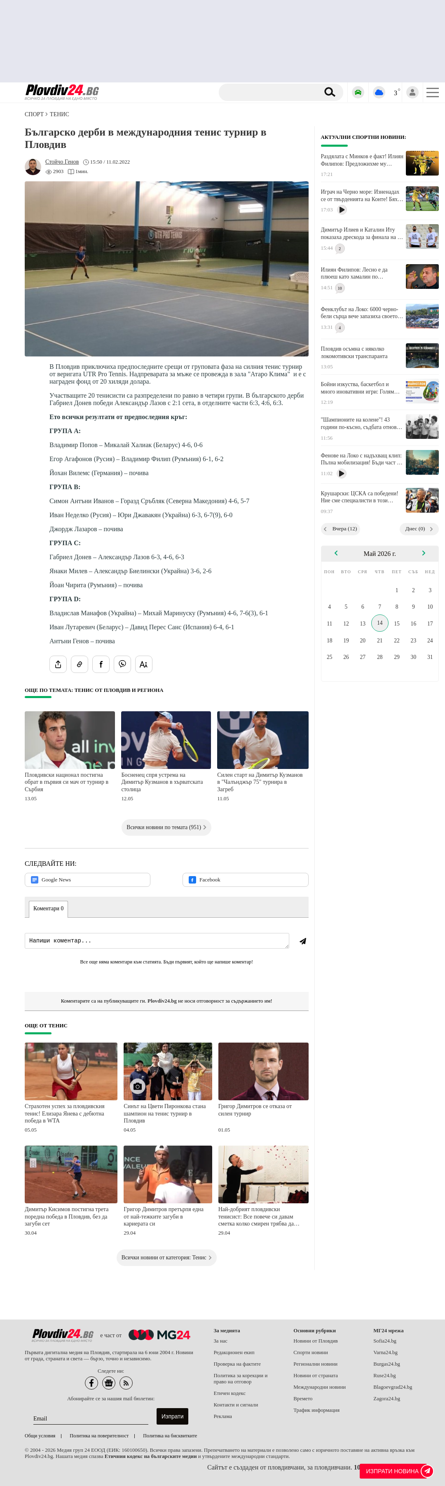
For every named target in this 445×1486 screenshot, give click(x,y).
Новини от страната (315, 1375)
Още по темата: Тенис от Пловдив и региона (94, 690)
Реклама (222, 1416)
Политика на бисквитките (170, 1436)
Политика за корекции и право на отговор (240, 1379)
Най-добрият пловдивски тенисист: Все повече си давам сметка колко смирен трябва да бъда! (256, 1217)
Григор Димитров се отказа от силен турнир (255, 1110)
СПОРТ (34, 114)
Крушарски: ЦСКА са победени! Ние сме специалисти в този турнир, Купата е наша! (359, 497)
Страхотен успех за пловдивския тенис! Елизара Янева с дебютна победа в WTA (65, 1113)
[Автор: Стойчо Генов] (62, 162)
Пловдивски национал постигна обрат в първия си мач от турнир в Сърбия (66, 782)
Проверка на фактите (236, 1364)
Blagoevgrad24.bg (392, 1387)
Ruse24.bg (384, 1375)
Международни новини (319, 1387)
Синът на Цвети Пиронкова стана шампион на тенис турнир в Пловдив (165, 1113)
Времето (302, 1399)
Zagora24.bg (386, 1399)
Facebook (204, 880)
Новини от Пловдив (315, 1341)
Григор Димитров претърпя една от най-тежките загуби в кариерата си (164, 1216)
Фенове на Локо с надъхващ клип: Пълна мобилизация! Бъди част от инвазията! (361, 459)
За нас (220, 1341)
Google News (51, 880)
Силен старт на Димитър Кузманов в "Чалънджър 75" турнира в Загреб (259, 782)
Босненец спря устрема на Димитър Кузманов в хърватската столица (162, 782)
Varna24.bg (385, 1352)
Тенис (59, 114)
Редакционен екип (233, 1352)
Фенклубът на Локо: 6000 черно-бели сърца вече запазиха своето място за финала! (359, 313)
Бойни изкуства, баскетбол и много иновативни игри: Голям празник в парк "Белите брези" (357, 388)
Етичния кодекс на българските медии (151, 1456)
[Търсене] (270, 92)
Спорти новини (310, 1352)
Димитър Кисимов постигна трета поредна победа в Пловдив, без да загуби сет (66, 1216)
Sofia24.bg (384, 1341)
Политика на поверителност (99, 1436)
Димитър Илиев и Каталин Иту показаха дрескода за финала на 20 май (362, 234)
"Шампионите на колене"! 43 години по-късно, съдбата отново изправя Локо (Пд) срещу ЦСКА (360, 424)
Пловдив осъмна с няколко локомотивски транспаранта (354, 352)
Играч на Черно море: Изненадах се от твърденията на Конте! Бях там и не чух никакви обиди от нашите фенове (360, 196)
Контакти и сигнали (235, 1405)
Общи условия (40, 1436)
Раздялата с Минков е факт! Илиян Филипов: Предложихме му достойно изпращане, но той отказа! (362, 160)
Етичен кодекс (229, 1393)
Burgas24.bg (386, 1364)
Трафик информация (316, 1410)
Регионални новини (315, 1364)
